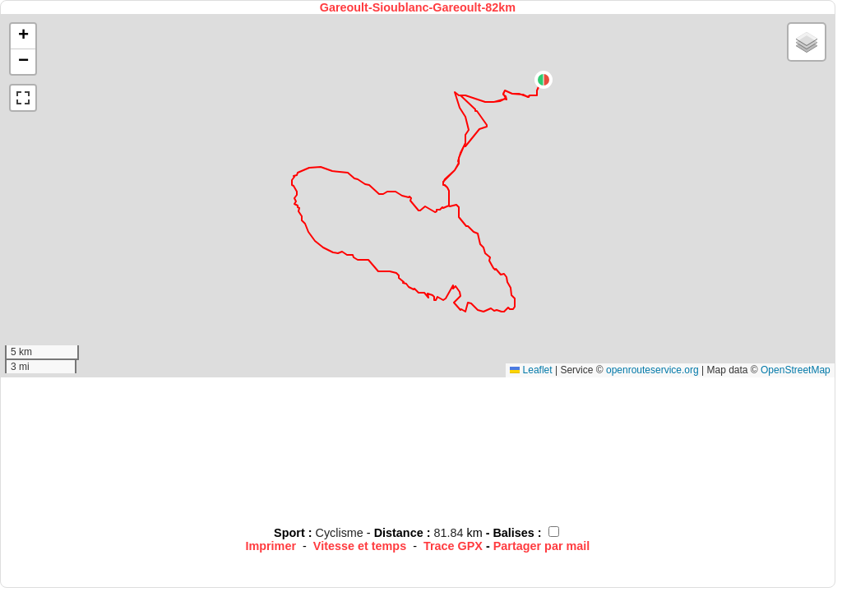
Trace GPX (453, 546)
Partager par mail (541, 546)
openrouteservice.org (652, 370)
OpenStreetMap (795, 370)
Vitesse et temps (359, 546)
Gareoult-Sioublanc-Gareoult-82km (418, 7)
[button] (543, 80)
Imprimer (270, 546)
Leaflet (531, 370)
